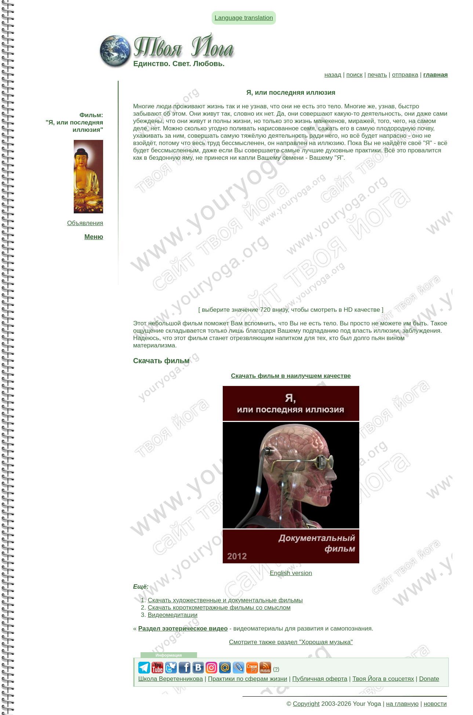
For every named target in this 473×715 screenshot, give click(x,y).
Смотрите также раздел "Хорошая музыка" (291, 642)
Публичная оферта (320, 678)
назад (332, 74)
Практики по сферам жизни (247, 678)
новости (435, 703)
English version (291, 573)
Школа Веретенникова (170, 678)
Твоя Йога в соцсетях (383, 678)
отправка (405, 74)
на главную (402, 703)
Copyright (306, 703)
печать (377, 74)
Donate (429, 678)
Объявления (85, 223)
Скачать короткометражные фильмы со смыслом (219, 607)
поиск (354, 74)
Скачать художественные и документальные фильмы (225, 600)
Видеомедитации (173, 614)
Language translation (244, 17)
